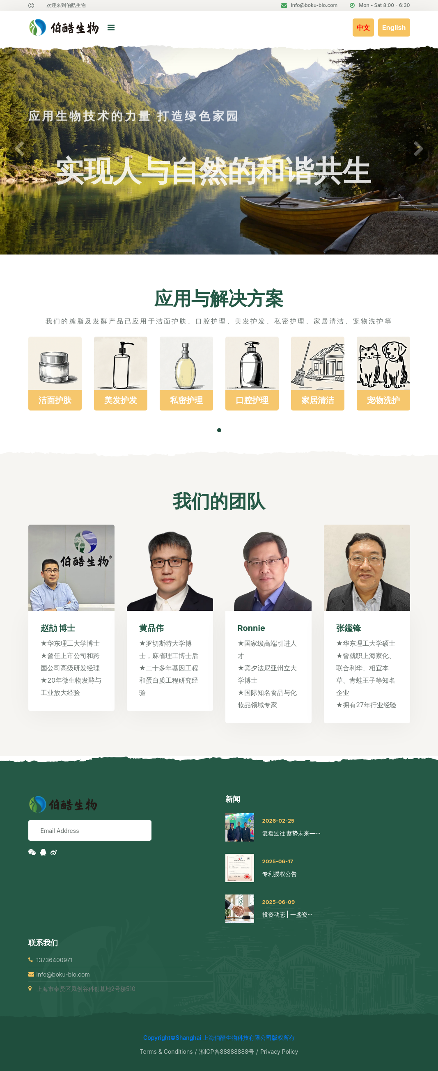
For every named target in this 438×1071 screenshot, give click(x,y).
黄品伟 (151, 628)
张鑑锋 (348, 628)
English (394, 27)
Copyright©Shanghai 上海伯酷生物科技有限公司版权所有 (219, 1037)
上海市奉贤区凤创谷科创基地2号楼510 (86, 988)
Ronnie (251, 628)
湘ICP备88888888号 (226, 1052)
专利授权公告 (279, 873)
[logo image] (37, 27)
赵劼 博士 (58, 628)
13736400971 (55, 959)
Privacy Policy (279, 1052)
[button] (19, 149)
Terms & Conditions (166, 1052)
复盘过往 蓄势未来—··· (291, 833)
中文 (363, 27)
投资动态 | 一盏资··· (287, 914)
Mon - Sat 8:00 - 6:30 (380, 5)
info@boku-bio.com (309, 5)
